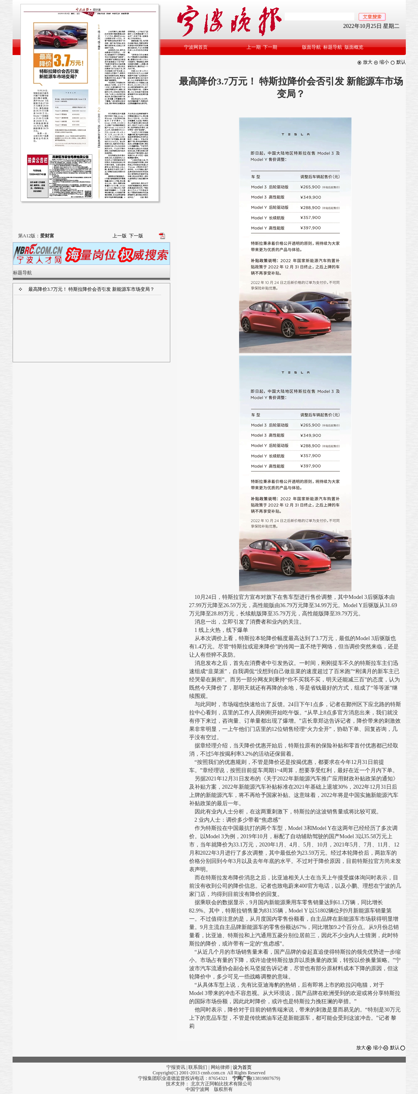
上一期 (254, 47)
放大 (364, 62)
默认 (398, 62)
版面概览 (353, 47)
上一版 (119, 236)
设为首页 (242, 1067)
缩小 (381, 62)
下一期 (270, 47)
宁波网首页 (196, 47)
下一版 (136, 236)
